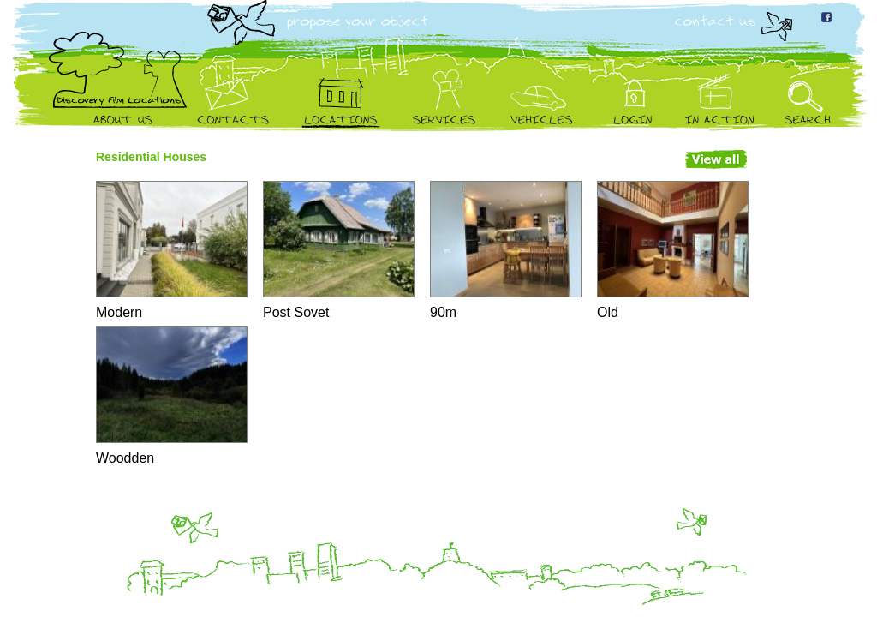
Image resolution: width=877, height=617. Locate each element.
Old (672, 250)
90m (505, 250)
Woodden (171, 395)
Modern (171, 250)
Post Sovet (338, 250)
